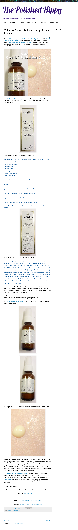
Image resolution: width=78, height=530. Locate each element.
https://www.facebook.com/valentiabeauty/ (31, 500)
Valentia (18, 510)
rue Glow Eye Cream (35, 39)
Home (5, 22)
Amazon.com (8, 479)
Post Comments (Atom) (17, 523)
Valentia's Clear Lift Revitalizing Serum (20, 42)
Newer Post (7, 520)
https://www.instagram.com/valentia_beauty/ (30, 504)
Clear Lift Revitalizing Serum (15, 301)
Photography (44, 22)
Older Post (48, 520)
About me (12, 22)
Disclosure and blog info (32, 22)
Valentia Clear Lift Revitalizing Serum (15, 99)
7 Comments (36, 508)
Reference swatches (55, 22)
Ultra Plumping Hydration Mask (15, 39)
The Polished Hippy (32, 10)
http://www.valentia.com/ (30, 493)
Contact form (20, 22)
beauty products (12, 510)
